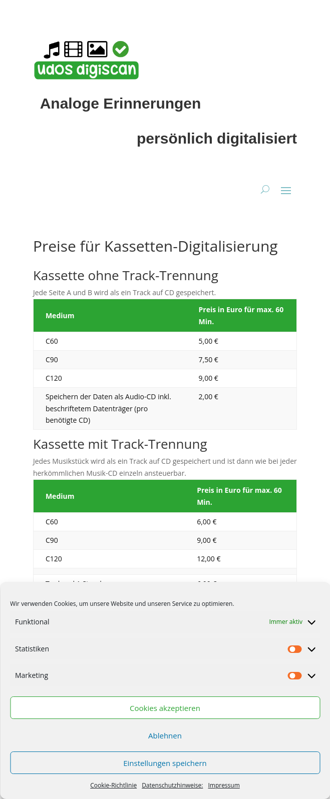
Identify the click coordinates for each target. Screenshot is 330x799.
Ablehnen (165, 735)
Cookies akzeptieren (165, 708)
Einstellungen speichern (165, 763)
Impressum (223, 785)
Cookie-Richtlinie (113, 785)
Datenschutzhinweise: (172, 785)
